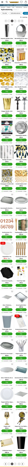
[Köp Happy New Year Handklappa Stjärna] (21, 115)
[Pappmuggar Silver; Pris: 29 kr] (7, 323)
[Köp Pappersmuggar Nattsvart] (21, 455)
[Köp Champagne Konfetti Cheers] (21, 164)
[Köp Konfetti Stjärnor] (6, 67)
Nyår (13, 7)
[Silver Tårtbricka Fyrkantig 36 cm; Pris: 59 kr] (21, 396)
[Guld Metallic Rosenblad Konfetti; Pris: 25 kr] (7, 81)
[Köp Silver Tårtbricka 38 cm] (6, 382)
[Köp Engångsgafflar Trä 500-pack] (21, 237)
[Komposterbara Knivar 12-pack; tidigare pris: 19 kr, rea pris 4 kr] (21, 323)
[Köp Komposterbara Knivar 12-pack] (21, 333)
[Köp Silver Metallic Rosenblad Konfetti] (21, 91)
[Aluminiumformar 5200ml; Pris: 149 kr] (21, 372)
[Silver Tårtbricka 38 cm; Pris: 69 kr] (7, 372)
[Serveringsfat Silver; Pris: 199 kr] (21, 299)
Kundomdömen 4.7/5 (20, 5)
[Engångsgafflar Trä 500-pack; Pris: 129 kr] (21, 226)
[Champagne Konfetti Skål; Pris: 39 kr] (7, 178)
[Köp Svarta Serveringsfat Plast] (6, 285)
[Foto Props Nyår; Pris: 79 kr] (21, 275)
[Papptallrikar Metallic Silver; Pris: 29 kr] (21, 129)
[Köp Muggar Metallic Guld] (6, 115)
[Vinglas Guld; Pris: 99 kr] (7, 420)
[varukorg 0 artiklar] (26, 2)
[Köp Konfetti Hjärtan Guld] (21, 188)
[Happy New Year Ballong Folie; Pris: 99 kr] (21, 420)
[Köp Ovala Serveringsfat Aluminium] (21, 212)
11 (19, 21)
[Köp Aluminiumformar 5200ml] (21, 382)
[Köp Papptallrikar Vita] (6, 261)
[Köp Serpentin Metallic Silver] (6, 43)
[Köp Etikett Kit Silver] (6, 140)
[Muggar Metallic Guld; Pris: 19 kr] (7, 105)
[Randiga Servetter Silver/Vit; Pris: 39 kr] (7, 154)
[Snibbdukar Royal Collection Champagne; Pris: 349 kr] (7, 444)
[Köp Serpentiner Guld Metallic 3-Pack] (21, 67)
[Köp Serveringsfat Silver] (21, 309)
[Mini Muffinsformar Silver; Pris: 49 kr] (21, 32)
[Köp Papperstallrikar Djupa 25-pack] (6, 406)
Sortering (23, 17)
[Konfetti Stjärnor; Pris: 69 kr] (7, 57)
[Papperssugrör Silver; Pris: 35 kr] (21, 347)
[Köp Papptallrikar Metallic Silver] (21, 140)
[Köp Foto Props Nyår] (21, 285)
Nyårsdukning (19, 7)
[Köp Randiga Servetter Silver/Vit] (6, 164)
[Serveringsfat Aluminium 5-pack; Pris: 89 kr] (7, 202)
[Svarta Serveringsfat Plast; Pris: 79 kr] (7, 275)
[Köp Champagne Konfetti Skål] (6, 188)
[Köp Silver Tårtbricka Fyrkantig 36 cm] (21, 406)
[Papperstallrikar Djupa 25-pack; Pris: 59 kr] (7, 396)
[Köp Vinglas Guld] (6, 430)
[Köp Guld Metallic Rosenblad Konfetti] (6, 91)
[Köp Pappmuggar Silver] (6, 333)
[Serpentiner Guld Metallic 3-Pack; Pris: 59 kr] (21, 57)
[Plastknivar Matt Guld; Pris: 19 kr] (21, 250)
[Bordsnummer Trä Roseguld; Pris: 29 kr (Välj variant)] (7, 226)
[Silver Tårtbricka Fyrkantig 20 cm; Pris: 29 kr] (7, 299)
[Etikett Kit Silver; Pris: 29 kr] (7, 129)
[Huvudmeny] (2, 2)
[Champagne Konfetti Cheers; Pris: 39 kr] (21, 154)
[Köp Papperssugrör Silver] (21, 358)
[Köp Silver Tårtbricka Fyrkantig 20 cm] (6, 309)
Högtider (8, 7)
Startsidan (3, 7)
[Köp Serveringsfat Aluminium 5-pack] (6, 212)
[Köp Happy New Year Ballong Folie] (21, 430)
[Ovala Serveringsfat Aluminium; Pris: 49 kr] (21, 202)
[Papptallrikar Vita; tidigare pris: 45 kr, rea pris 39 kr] (7, 250)
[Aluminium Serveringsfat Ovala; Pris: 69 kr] (7, 347)
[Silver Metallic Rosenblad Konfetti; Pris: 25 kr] (21, 81)
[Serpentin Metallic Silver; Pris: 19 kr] (7, 32)
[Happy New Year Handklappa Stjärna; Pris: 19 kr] (21, 105)
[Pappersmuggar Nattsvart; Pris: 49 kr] (21, 444)
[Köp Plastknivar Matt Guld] (21, 261)
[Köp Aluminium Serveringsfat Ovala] (6, 358)
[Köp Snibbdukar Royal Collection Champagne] (6, 455)
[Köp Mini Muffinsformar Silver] (21, 43)
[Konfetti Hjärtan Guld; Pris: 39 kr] (21, 178)
